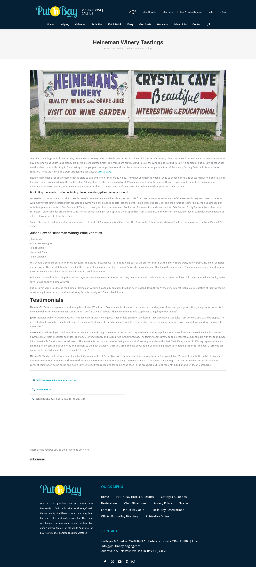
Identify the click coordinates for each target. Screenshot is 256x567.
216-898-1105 (180, 541)
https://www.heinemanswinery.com (56, 380)
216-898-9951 (136, 541)
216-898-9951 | (92, 10)
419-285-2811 (43, 389)
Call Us (87, 13)
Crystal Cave (104, 171)
